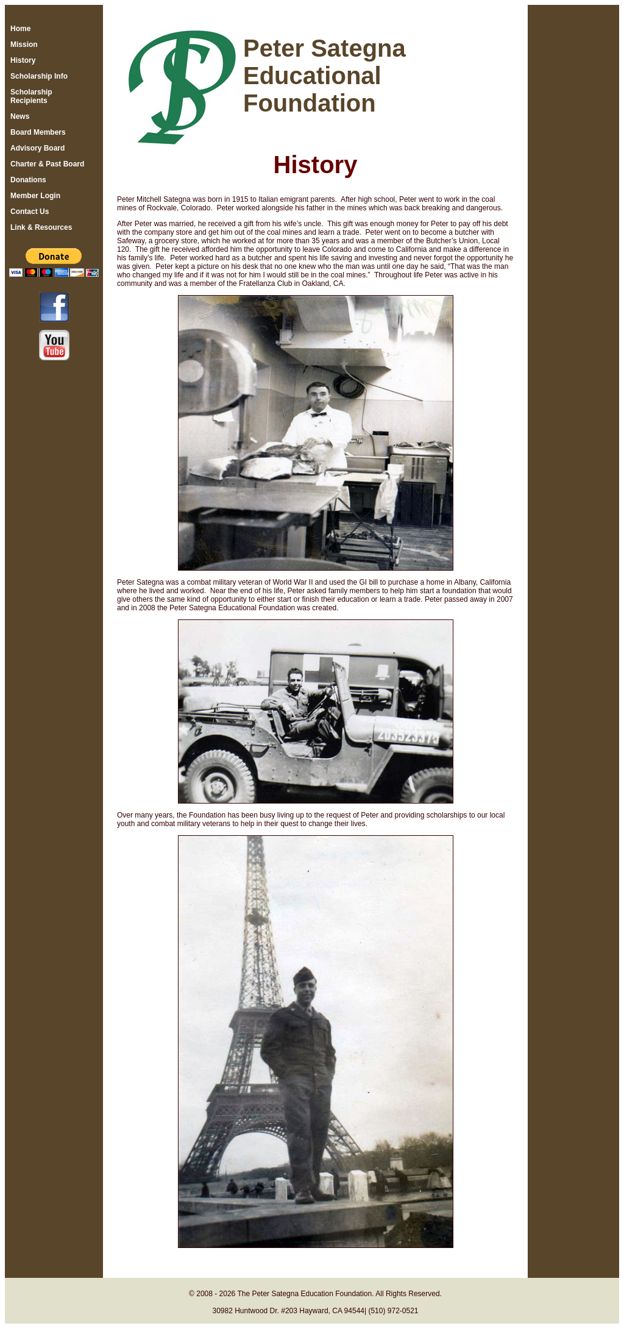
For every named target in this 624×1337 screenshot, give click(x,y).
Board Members (38, 132)
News (19, 116)
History (22, 60)
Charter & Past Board (47, 164)
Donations (28, 180)
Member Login (35, 195)
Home (20, 28)
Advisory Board (37, 148)
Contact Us (29, 211)
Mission (24, 44)
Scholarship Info (39, 76)
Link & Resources (41, 227)
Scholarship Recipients (31, 96)
